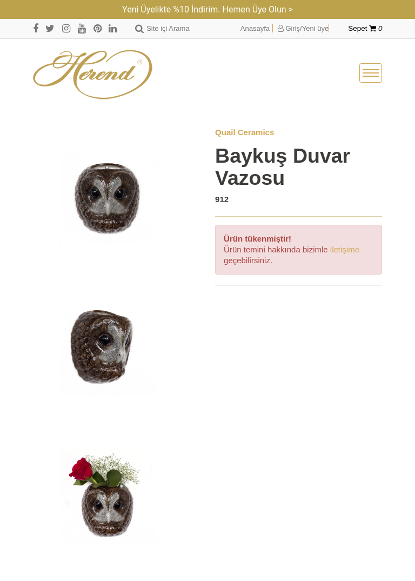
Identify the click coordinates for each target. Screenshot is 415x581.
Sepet (365, 28)
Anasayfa (255, 28)
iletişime (344, 249)
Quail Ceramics (244, 132)
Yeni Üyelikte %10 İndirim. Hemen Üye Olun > (207, 9)
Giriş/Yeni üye (303, 28)
